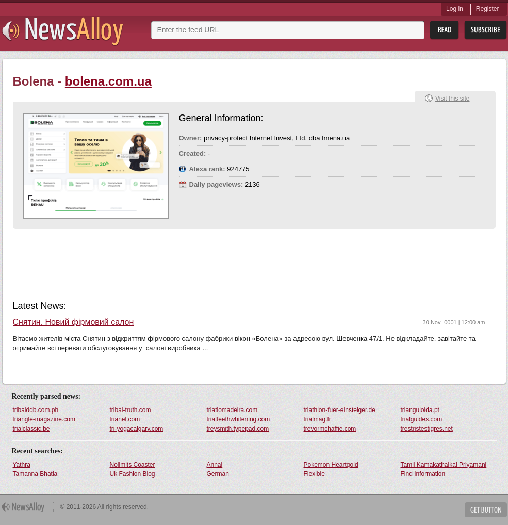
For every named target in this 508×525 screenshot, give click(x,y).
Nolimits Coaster (132, 464)
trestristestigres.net (427, 428)
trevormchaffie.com (330, 428)
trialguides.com (422, 419)
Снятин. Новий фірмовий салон (73, 322)
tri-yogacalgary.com (136, 428)
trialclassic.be (31, 428)
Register (487, 8)
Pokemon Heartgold (331, 464)
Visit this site (452, 98)
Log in (454, 8)
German (218, 474)
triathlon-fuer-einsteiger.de (339, 410)
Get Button (486, 509)
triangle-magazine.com (44, 419)
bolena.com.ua (108, 81)
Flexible (314, 474)
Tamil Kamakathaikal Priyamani (444, 464)
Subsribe (485, 30)
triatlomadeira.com (232, 410)
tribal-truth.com (130, 410)
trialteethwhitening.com (238, 419)
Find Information (423, 474)
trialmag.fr (317, 419)
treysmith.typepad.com (238, 428)
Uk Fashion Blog (132, 474)
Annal (215, 464)
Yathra (21, 464)
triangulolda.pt (420, 410)
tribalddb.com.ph (36, 410)
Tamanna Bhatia (35, 474)
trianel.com (125, 419)
